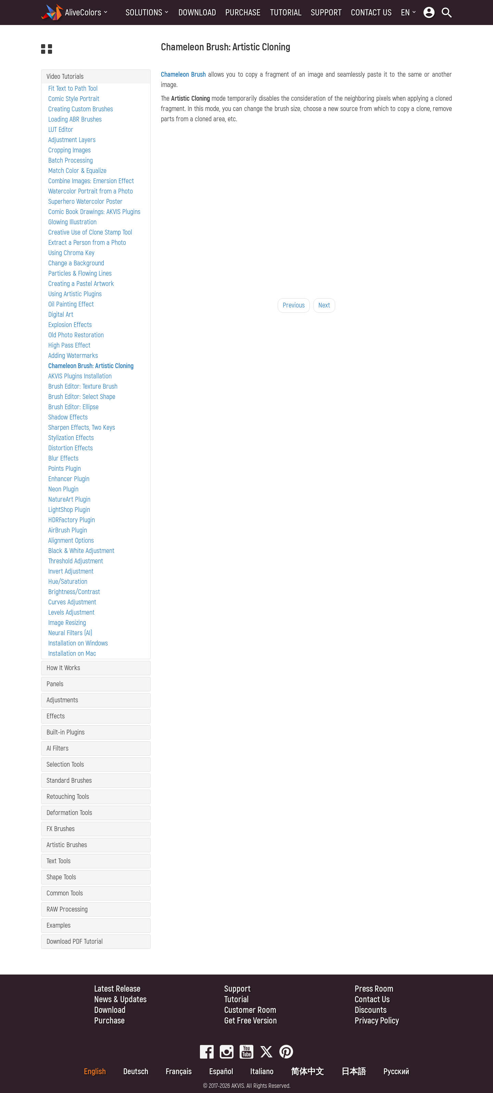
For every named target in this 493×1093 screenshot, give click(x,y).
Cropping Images (69, 150)
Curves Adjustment (72, 602)
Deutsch (135, 1072)
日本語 (353, 1072)
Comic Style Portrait (73, 99)
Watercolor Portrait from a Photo (90, 191)
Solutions (144, 13)
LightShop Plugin (69, 509)
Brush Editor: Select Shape (81, 396)
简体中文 (307, 1072)
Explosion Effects (70, 325)
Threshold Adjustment (75, 561)
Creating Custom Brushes (80, 109)
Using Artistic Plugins (75, 294)
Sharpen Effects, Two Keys (81, 427)
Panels (55, 684)
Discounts (371, 1010)
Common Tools (65, 893)
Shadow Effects (68, 417)
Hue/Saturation (67, 581)
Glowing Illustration (72, 222)
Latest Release (117, 989)
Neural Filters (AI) (70, 633)
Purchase (243, 13)
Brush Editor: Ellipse (73, 407)
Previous (294, 305)
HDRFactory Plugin (71, 520)
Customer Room (250, 1010)
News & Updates (120, 999)
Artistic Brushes (67, 845)
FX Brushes (61, 829)
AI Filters (57, 748)
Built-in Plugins (66, 732)
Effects (56, 716)
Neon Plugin (63, 489)
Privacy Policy (377, 1021)
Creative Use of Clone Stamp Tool (90, 232)
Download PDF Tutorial (75, 941)
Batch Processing (70, 160)
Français (179, 1072)
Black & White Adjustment (81, 550)
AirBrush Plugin (67, 530)
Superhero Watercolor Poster (85, 201)
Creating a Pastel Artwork (81, 283)
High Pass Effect (69, 345)
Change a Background (76, 263)
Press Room (374, 989)
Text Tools (59, 861)
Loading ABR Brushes (75, 119)
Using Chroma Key (71, 253)
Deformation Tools (69, 812)
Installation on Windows (78, 643)
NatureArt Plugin (69, 499)
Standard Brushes (69, 780)
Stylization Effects (71, 438)
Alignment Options (71, 540)
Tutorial (286, 13)
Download (197, 13)
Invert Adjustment (70, 571)
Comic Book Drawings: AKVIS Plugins (94, 212)
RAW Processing (67, 909)
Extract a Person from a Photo (87, 242)
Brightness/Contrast (74, 592)
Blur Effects (63, 458)
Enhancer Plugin (68, 479)
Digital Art (60, 314)
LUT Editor (60, 129)
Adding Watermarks (73, 355)
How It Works (63, 668)
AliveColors (83, 13)
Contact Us (371, 13)
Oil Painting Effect (71, 304)
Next (324, 305)
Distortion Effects (70, 448)
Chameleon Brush (183, 74)
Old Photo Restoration (76, 335)
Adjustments (62, 700)
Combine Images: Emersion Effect (91, 181)
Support (326, 13)
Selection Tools (65, 764)
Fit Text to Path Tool (73, 88)
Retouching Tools (68, 796)
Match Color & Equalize (77, 170)
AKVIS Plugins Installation (80, 376)
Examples (59, 925)
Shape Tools (61, 877)
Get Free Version (250, 1021)
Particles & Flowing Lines (80, 273)
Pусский (396, 1072)
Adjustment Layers (72, 140)
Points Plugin (64, 468)
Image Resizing (67, 622)
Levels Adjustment (71, 612)
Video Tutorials (65, 76)
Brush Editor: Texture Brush (82, 386)
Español (221, 1072)
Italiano (262, 1072)
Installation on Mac (72, 653)
